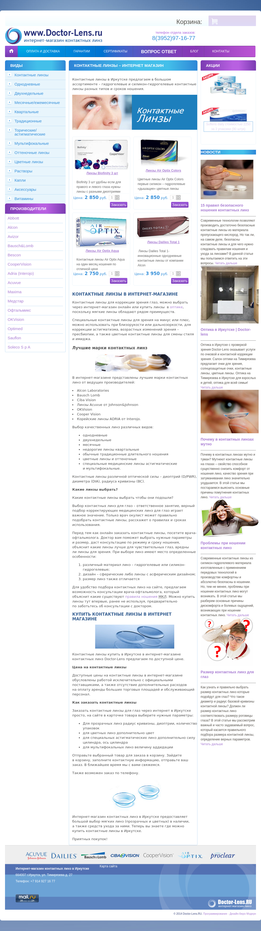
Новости (210, 152)
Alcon (13, 227)
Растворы (23, 171)
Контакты (220, 51)
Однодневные (27, 84)
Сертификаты (115, 51)
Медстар (15, 301)
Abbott (13, 218)
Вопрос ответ (159, 51)
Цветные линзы (28, 162)
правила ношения (141, 597)
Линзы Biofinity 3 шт (102, 173)
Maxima (15, 292)
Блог (194, 51)
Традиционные (28, 121)
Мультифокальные (31, 143)
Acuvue (14, 282)
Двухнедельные (28, 93)
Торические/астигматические (29, 132)
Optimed (15, 328)
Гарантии (82, 51)
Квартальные (26, 111)
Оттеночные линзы (31, 152)
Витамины (23, 198)
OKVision (16, 319)
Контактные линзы (31, 75)
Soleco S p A (19, 347)
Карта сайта (108, 866)
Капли (20, 180)
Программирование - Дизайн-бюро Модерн (229, 913)
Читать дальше (226, 263)
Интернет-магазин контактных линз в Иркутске (52, 868)
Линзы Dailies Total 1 (163, 242)
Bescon (14, 255)
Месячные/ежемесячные (37, 102)
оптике (176, 307)
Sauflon (14, 338)
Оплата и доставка (43, 51)
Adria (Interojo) (21, 273)
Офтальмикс (19, 310)
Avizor (13, 236)
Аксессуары (25, 189)
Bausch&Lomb (20, 245)
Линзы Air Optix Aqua (102, 251)
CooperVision (19, 264)
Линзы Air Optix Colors (163, 170)
